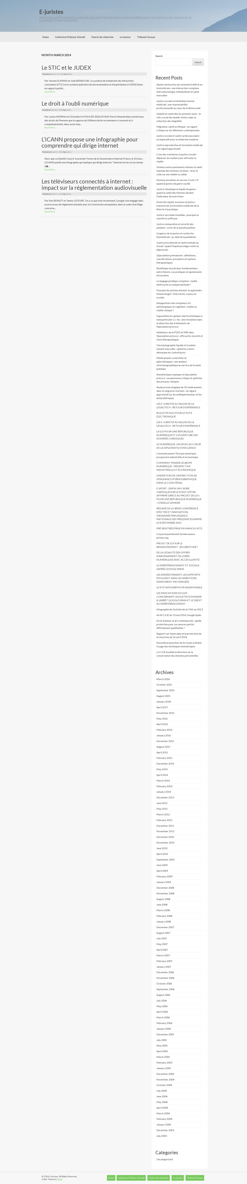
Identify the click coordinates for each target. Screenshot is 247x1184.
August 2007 (163, 932)
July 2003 (161, 1135)
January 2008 (163, 921)
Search (159, 56)
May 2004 (162, 1101)
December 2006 (165, 972)
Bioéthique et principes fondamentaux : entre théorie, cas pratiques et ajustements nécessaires (179, 272)
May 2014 (162, 769)
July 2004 (161, 1090)
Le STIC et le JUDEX (66, 67)
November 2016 (165, 712)
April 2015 (162, 752)
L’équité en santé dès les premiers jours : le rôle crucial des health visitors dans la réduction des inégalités (178, 117)
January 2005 (163, 1068)
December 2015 (165, 741)
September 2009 (165, 859)
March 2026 (163, 679)
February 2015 (164, 757)
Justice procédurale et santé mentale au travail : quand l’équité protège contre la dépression (177, 246)
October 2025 (164, 684)
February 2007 (164, 960)
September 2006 (165, 989)
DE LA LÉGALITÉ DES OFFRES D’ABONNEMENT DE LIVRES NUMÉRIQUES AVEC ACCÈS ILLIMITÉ (178, 556)
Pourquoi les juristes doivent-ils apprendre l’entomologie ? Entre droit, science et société (179, 294)
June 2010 (161, 848)
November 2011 (165, 831)
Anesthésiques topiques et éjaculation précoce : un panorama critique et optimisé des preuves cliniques (179, 378)
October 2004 (164, 1084)
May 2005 (162, 1045)
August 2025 (163, 695)
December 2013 (165, 797)
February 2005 (164, 1062)
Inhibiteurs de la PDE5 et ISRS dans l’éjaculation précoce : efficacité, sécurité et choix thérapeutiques (179, 336)
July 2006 (161, 1000)
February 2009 (164, 876)
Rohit (59, 1179)
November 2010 (165, 842)
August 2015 (163, 746)
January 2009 (163, 881)
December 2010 (165, 836)
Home (45, 37)
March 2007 (163, 955)
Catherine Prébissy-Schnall (70, 37)
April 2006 (162, 1011)
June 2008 (161, 904)
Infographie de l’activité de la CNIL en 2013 (179, 609)
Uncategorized (164, 1159)
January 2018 (163, 701)
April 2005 (162, 1051)
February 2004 (164, 1118)
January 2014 (163, 791)
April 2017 (162, 707)
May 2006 (162, 1006)
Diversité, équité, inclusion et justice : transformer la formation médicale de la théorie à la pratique (177, 205)
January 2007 (163, 966)
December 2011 (165, 825)
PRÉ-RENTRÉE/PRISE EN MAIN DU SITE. (179, 528)
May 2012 (162, 808)
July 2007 (161, 938)
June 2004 (161, 1096)
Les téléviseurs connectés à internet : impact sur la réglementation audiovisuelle (94, 184)
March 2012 (163, 814)
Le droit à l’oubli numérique (75, 103)
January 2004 (163, 1124)
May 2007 (162, 943)
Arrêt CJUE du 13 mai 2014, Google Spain (178, 614)
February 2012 (164, 819)
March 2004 (163, 1113)
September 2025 (165, 690)
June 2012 (161, 803)
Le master (125, 37)
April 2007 (162, 949)
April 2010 (162, 853)
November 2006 (165, 977)
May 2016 (162, 718)
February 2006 (164, 1022)
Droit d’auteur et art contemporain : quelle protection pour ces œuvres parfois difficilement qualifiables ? (178, 624)
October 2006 (164, 983)
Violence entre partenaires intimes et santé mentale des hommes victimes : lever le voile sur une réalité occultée (179, 171)
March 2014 (163, 780)
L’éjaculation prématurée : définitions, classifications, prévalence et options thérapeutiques (176, 259)
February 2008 (164, 915)
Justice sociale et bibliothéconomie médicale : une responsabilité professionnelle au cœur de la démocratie (178, 104)
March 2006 (163, 1017)
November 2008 (165, 893)
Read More (49, 91)
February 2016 (164, 729)
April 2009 (162, 870)
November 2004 (165, 1079)
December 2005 (165, 1034)
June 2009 (161, 864)
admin (69, 74)
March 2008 (163, 910)
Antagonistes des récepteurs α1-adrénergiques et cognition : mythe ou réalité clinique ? (176, 306)
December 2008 (165, 887)
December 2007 (165, 927)
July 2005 (161, 1039)
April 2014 (162, 774)
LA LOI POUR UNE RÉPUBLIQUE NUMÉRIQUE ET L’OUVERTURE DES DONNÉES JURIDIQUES (177, 435)
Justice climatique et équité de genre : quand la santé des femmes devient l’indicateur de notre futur (176, 193)
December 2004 (165, 1073)
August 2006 (163, 994)
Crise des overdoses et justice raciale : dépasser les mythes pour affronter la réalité (176, 158)
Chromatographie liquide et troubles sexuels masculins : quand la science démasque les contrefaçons (176, 349)
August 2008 (163, 898)
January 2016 (163, 735)
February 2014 (164, 786)
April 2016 (162, 724)
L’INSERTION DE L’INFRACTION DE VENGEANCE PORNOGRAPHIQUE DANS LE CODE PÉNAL (176, 479)
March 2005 (163, 1056)
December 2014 (165, 763)
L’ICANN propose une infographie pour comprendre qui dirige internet (90, 142)
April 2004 (162, 1107)
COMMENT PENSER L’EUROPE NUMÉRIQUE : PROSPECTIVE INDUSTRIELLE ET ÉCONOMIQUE (176, 466)
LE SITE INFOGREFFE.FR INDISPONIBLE (179, 587)
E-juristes (51, 11)
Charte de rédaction (102, 37)
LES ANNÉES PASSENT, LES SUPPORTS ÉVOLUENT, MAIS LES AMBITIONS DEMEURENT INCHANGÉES (178, 578)
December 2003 (165, 1130)
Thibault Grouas (146, 37)
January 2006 (163, 1028)
